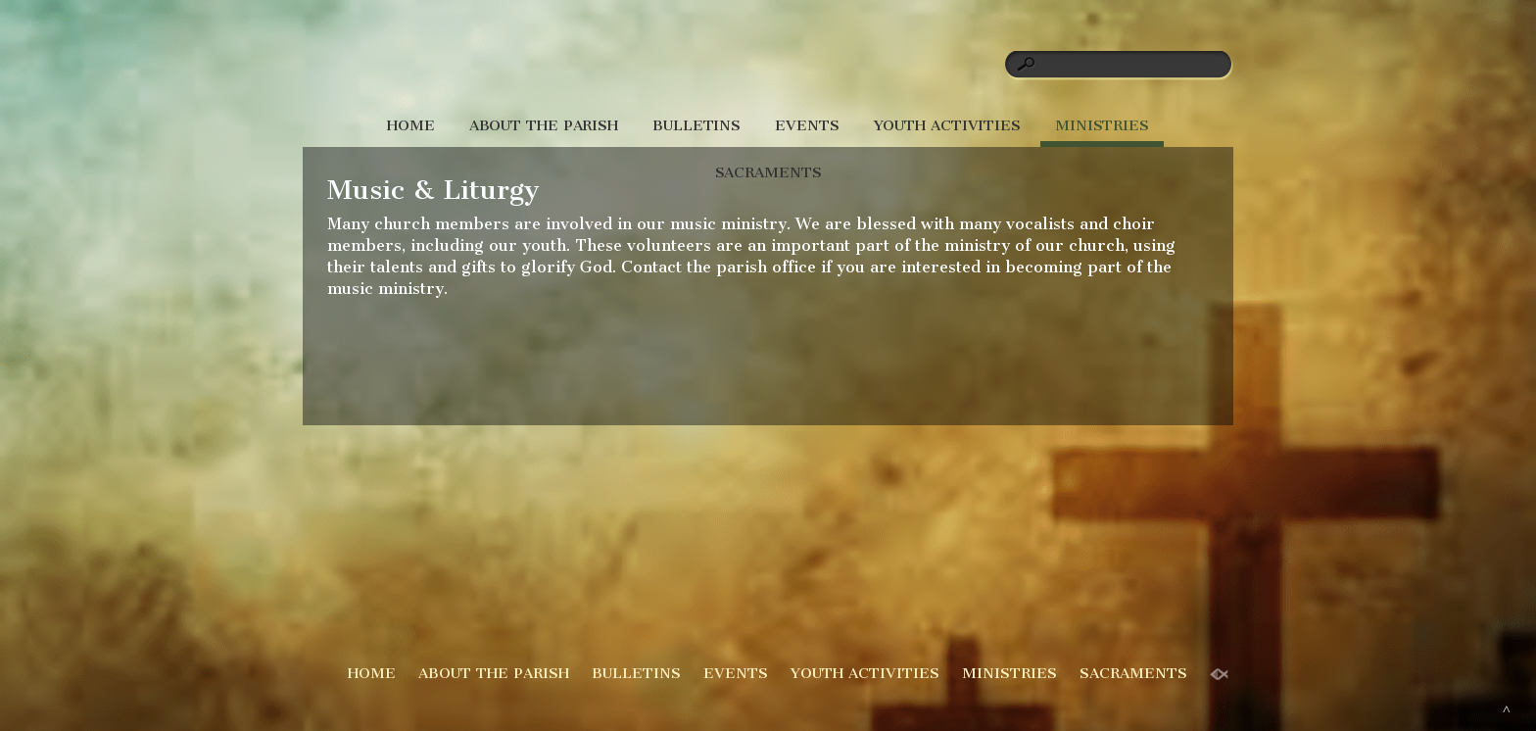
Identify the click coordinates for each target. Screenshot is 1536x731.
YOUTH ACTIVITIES (947, 125)
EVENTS (807, 125)
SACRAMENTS (768, 172)
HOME (411, 125)
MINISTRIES (1102, 125)
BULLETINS (696, 125)
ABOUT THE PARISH (543, 125)
